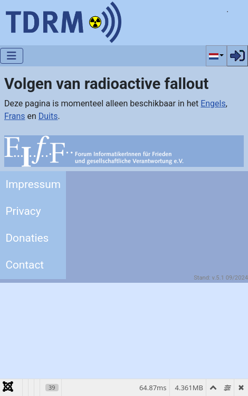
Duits (48, 116)
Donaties (27, 238)
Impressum (33, 184)
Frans (14, 116)
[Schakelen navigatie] (11, 56)
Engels (213, 103)
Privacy (23, 211)
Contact (24, 265)
